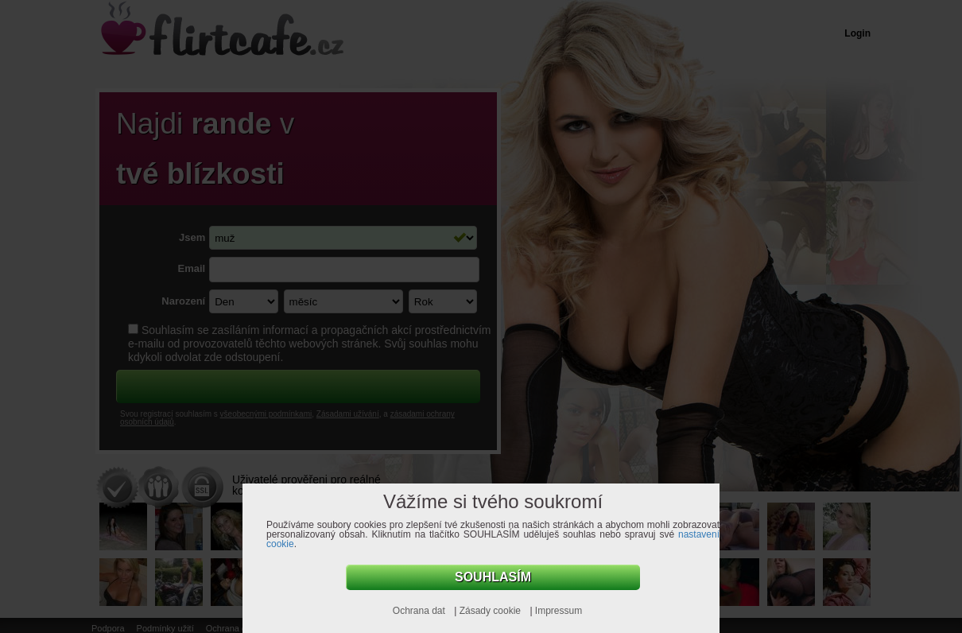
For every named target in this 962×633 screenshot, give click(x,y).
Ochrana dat (420, 610)
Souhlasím (493, 577)
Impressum (558, 610)
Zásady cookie (492, 610)
